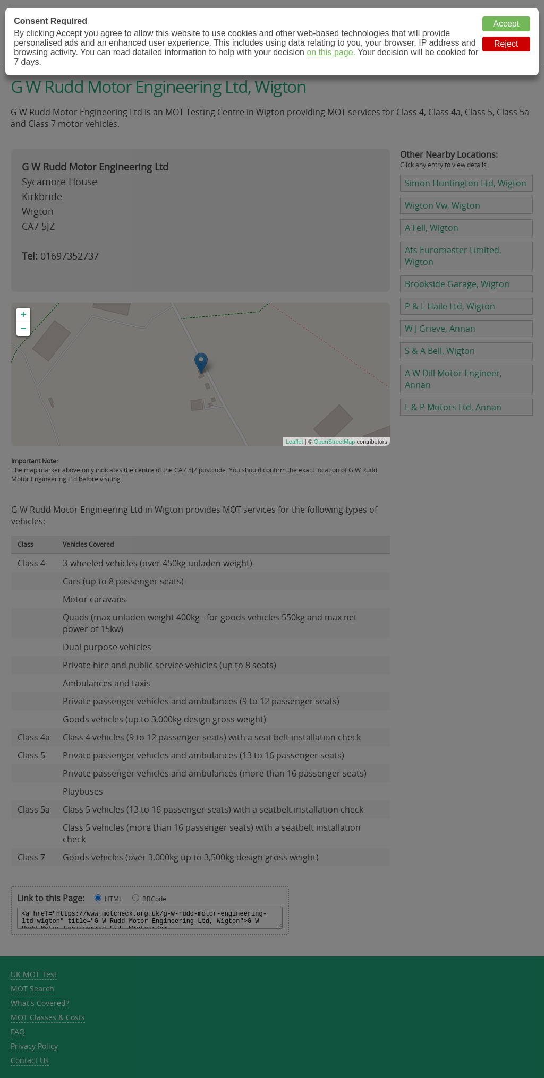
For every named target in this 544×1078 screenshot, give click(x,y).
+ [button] (24, 314)
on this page (330, 52)
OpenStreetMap (334, 441)
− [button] (24, 329)
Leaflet (294, 441)
